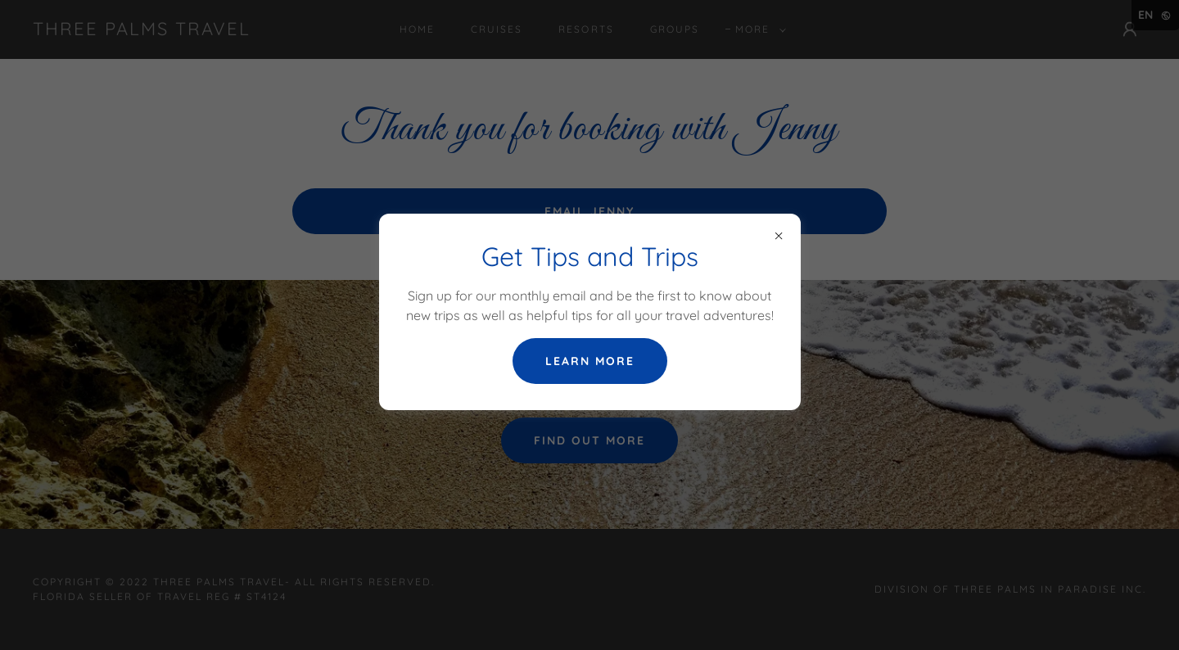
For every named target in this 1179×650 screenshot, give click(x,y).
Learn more (590, 361)
